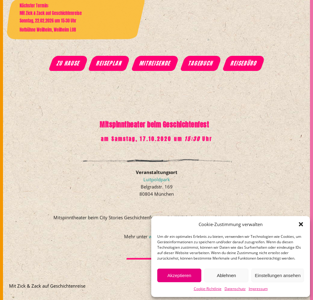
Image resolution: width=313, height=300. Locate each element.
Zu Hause (68, 63)
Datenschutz (235, 288)
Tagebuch (201, 63)
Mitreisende (155, 63)
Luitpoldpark (156, 188)
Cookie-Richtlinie (208, 288)
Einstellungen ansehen (278, 275)
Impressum (258, 288)
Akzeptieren (179, 275)
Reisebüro (244, 63)
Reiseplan (109, 63)
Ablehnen (226, 275)
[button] (301, 224)
